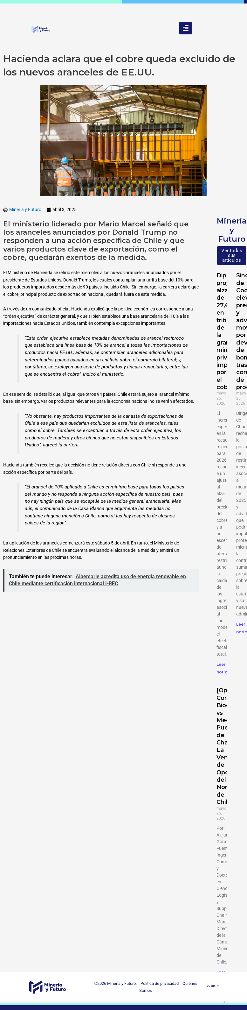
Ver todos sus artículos (231, 255)
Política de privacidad (158, 983)
